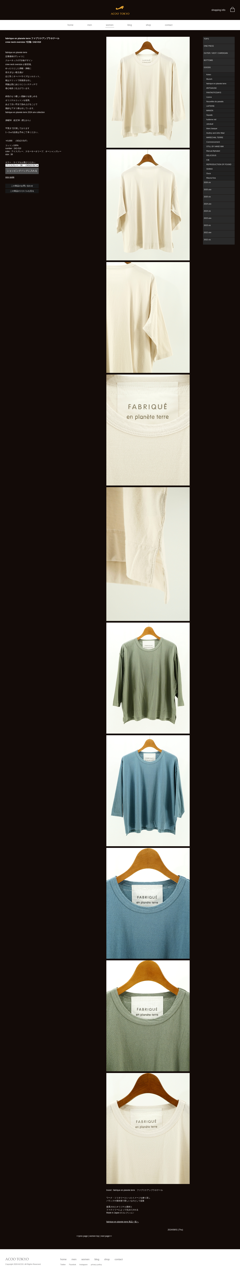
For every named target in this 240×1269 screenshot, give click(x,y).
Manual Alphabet (213, 151)
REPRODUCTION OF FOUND (218, 164)
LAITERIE (210, 106)
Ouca (208, 173)
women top (94, 1236)
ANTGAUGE (211, 88)
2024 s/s (207, 211)
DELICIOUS (211, 155)
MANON (209, 110)
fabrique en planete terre (216, 84)
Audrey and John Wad (215, 133)
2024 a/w (207, 204)
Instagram (83, 1265)
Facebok (72, 1265)
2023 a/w (207, 218)
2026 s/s (207, 182)
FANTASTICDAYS (213, 93)
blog (130, 25)
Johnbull (209, 124)
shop (148, 25)
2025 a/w (207, 190)
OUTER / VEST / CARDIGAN (216, 53)
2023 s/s (207, 225)
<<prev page (82, 1236)
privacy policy (96, 1265)
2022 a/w (207, 232)
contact (168, 25)
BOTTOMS (208, 60)
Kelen (208, 75)
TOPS (206, 39)
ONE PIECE (209, 46)
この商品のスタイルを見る (22, 191)
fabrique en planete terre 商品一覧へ (122, 1222)
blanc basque (211, 128)
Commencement (213, 142)
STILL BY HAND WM (215, 146)
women (110, 25)
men (89, 25)
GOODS (207, 67)
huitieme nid (211, 119)
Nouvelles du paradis (215, 101)
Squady (209, 115)
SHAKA (209, 169)
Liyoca (209, 97)
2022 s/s (207, 240)
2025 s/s (207, 197)
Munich (209, 79)
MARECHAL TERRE (214, 137)
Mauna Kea (211, 178)
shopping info (218, 10)
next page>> (106, 1236)
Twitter (63, 1265)
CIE (207, 160)
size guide (9, 177)
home (70, 25)
